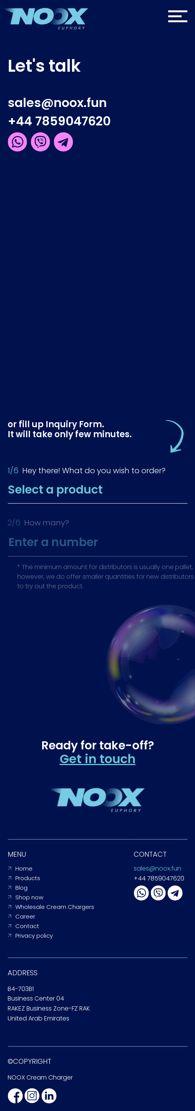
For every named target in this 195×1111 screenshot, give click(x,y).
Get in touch (98, 758)
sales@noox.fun (57, 102)
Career (25, 916)
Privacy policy (34, 936)
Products (27, 878)
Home (24, 868)
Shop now (29, 897)
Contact (27, 926)
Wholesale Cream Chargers (54, 907)
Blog (21, 888)
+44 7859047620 (59, 121)
